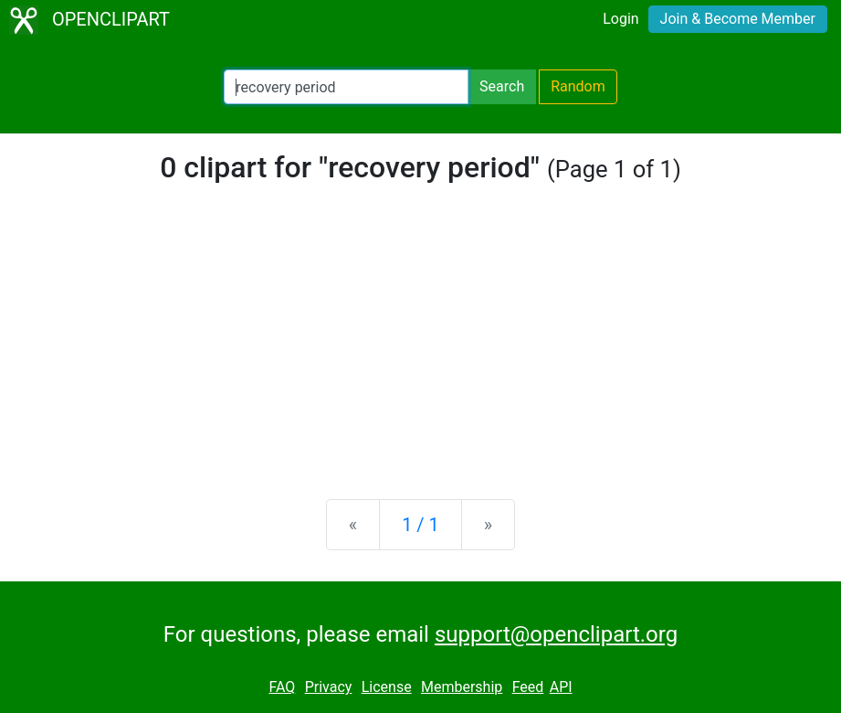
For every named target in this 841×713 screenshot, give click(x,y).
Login (620, 18)
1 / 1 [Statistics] (420, 525)
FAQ (281, 687)
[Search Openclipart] (346, 86)
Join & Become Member (737, 18)
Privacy (328, 687)
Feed (528, 687)
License (387, 687)
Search (501, 86)
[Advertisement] (420, 342)
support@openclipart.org (556, 634)
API (561, 687)
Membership (461, 687)
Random (578, 86)
